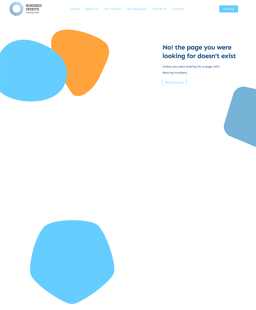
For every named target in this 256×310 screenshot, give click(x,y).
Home (75, 9)
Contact (178, 9)
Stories (159, 9)
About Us (91, 9)
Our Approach (137, 9)
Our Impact (112, 9)
